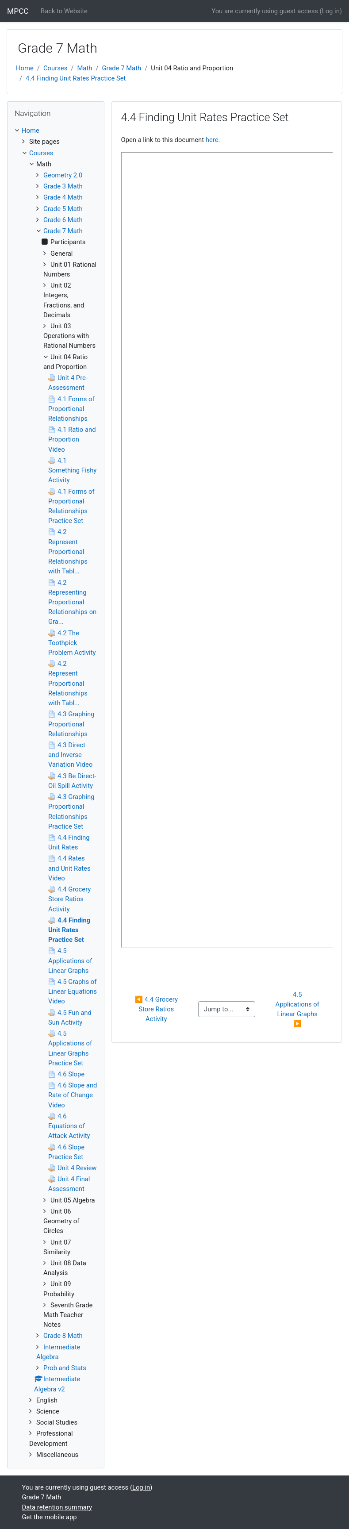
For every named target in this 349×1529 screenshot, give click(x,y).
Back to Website (64, 11)
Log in (331, 11)
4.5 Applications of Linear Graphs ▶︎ (298, 1009)
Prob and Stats (64, 1368)
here (212, 140)
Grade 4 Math (63, 197)
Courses (55, 68)
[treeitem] (56, 130)
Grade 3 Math (63, 186)
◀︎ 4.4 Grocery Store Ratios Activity (157, 1009)
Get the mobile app (49, 1517)
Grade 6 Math (63, 220)
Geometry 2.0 (62, 175)
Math (84, 68)
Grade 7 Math (122, 68)
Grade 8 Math (63, 1336)
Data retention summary (57, 1507)
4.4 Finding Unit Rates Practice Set (76, 78)
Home (25, 68)
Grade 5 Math (63, 209)
